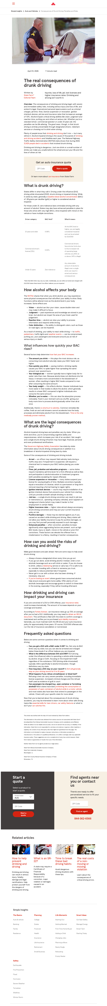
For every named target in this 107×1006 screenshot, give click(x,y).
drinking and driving (55, 133)
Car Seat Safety (82, 920)
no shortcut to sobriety (49, 408)
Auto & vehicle (18, 920)
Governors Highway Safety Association (43, 446)
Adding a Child (60, 933)
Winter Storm (18, 997)
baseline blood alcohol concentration (63, 197)
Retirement (38, 947)
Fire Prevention (18, 970)
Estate (36, 924)
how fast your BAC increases (62, 354)
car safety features (65, 703)
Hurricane (16, 979)
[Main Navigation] (13, 3)
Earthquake (17, 965)
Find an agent (82, 811)
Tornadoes (17, 988)
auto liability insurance (68, 619)
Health (36, 933)
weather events (55, 334)
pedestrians (29, 334)
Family (15, 929)
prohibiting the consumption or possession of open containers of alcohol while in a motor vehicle (55, 688)
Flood (15, 974)
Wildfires (16, 993)
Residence (17, 933)
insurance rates (72, 603)
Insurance (37, 938)
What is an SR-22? (43, 860)
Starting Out (59, 920)
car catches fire (38, 706)
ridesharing (47, 566)
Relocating (59, 952)
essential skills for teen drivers (44, 703)
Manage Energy (82, 924)
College (36, 920)
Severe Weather (19, 983)
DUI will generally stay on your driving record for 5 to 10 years (55, 670)
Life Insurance (39, 942)
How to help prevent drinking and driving (19, 862)
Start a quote (62, 169)
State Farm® (30, 96)
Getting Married (61, 924)
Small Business (39, 952)
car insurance (54, 177)
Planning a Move (61, 942)
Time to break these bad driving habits (63, 861)
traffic (77, 332)
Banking (16, 924)
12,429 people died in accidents (36, 143)
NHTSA (31, 296)
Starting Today (81, 933)
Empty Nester (60, 956)
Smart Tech (80, 929)
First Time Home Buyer (63, 929)
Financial (37, 929)
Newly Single (60, 947)
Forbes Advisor (41, 612)
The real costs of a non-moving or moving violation (85, 864)
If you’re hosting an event (39, 578)
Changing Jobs (60, 938)
